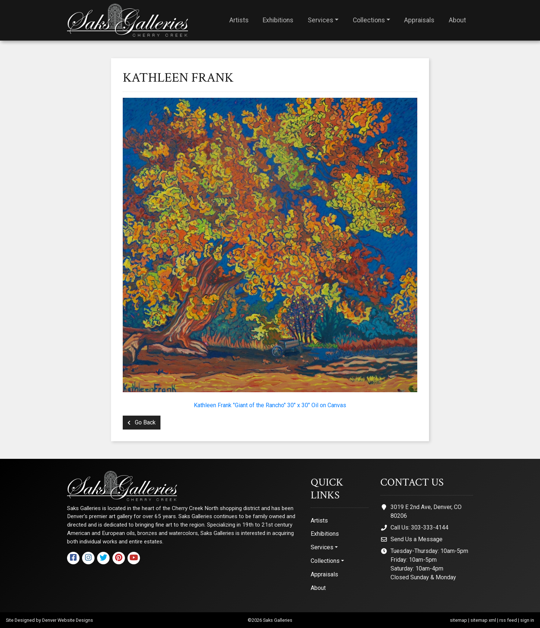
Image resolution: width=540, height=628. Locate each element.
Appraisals (419, 20)
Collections (369, 20)
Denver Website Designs (67, 620)
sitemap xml (483, 620)
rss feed (508, 620)
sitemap (458, 620)
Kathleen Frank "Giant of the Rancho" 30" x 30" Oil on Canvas (270, 405)
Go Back (141, 422)
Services (320, 20)
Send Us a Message (417, 539)
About (457, 20)
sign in (527, 620)
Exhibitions (278, 20)
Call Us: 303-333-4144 (419, 527)
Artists (239, 20)
